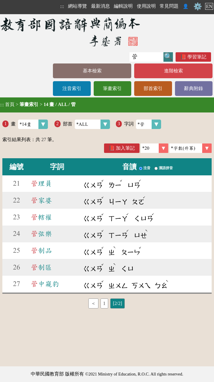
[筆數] (154, 148)
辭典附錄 (193, 88)
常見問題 (169, 6)
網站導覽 (77, 6)
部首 (86, 124)
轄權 (41, 217)
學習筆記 (196, 56)
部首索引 (153, 88)
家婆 (41, 200)
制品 (41, 250)
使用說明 (146, 6)
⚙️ (197, 6)
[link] (190, 148)
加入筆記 (125, 148)
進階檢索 (173, 70)
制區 (41, 267)
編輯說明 (123, 6)
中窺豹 (45, 284)
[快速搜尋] (146, 57)
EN (209, 6)
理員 (41, 183)
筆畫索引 (112, 88)
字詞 (142, 124)
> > (38, 104)
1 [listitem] (104, 303)
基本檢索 (92, 70)
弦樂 (41, 233)
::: (62, 6)
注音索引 (71, 88)
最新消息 (100, 6)
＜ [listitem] (93, 303)
